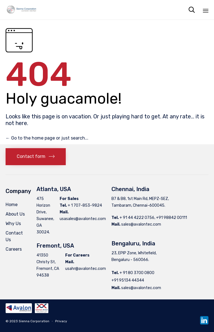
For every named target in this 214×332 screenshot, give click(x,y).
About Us (15, 214)
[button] (36, 156)
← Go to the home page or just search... (47, 138)
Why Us (13, 223)
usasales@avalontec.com (83, 218)
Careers (14, 249)
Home (12, 204)
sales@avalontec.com (141, 224)
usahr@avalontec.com (85, 268)
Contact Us (14, 236)
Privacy (61, 321)
